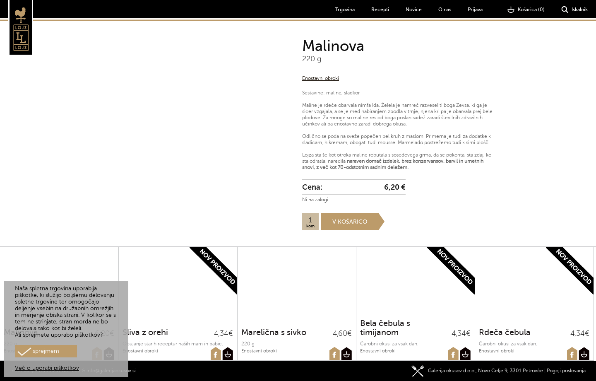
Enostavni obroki (320, 78)
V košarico (349, 222)
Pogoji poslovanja (566, 371)
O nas (444, 9)
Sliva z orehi (145, 332)
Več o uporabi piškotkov (47, 368)
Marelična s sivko (273, 332)
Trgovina (345, 9)
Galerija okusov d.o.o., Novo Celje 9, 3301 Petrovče (477, 371)
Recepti (380, 9)
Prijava (475, 9)
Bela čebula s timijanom (385, 327)
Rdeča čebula (505, 332)
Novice (414, 9)
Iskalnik (574, 9)
